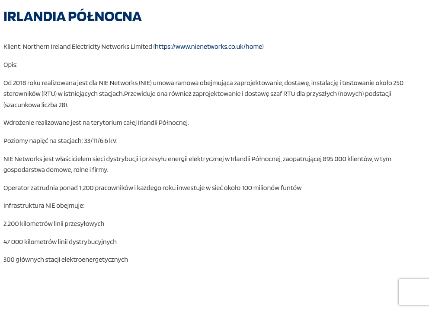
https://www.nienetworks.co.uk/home (208, 46)
